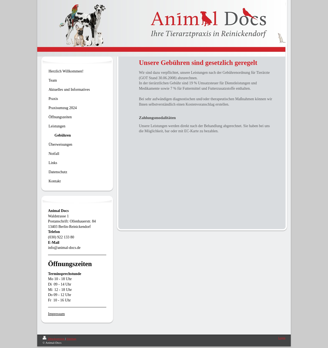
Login (281, 337)
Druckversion (54, 338)
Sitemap (71, 338)
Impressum (56, 314)
